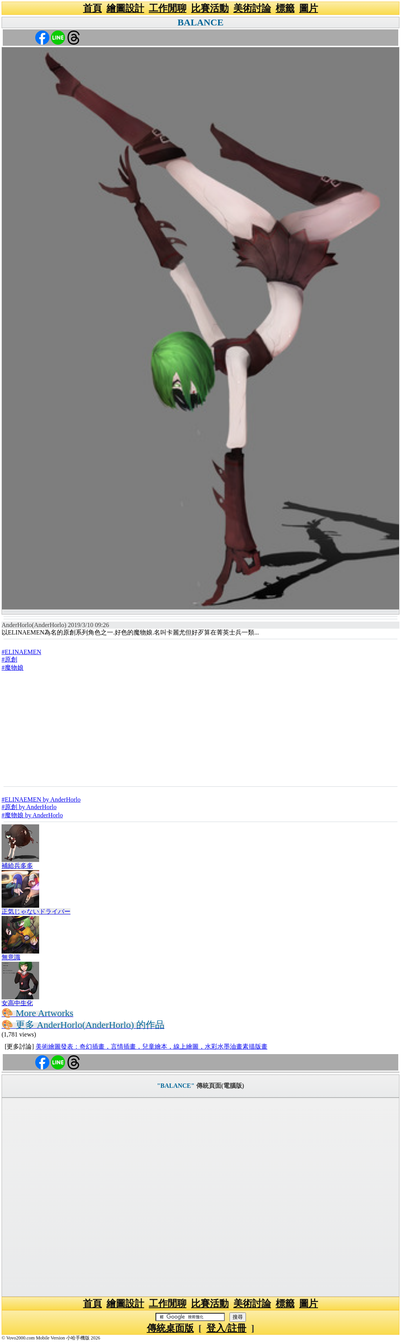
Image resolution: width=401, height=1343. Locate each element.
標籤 (285, 8)
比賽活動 (210, 8)
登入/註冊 (226, 1328)
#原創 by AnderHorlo (29, 807)
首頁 (92, 8)
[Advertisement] (200, 728)
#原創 (9, 659)
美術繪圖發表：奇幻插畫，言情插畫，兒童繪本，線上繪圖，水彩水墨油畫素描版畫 (151, 1046)
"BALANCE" (176, 1085)
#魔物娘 (12, 667)
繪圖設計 (125, 8)
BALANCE (200, 22)
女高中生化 (17, 1003)
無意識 (11, 957)
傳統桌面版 (170, 1328)
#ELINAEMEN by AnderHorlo (41, 799)
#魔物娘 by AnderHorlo (32, 815)
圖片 (308, 8)
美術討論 (252, 8)
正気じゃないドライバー (36, 911)
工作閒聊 (167, 8)
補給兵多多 (17, 865)
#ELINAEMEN (21, 652)
